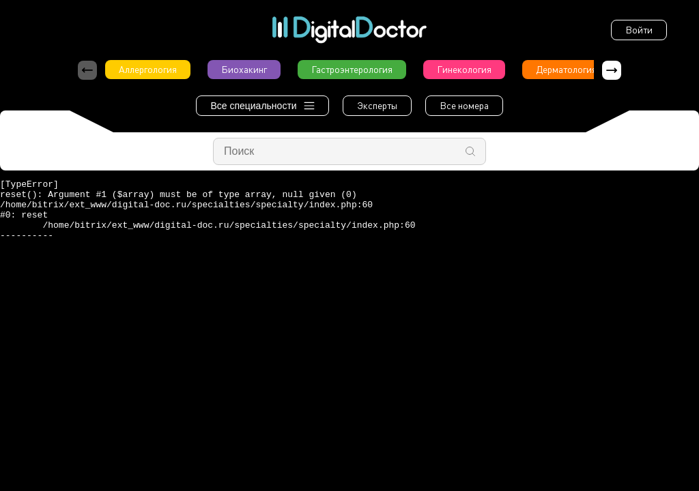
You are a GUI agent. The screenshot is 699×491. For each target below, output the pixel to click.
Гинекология (464, 69)
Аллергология (148, 69)
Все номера (464, 105)
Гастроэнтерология (352, 69)
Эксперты (377, 105)
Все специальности (262, 105)
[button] (611, 70)
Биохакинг (244, 69)
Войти (639, 29)
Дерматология (566, 69)
